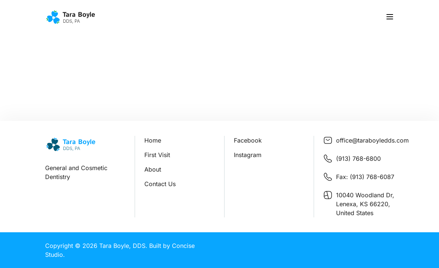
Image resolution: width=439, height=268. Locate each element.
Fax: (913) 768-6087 (365, 177)
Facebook (248, 140)
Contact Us (160, 184)
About (152, 169)
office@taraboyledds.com (372, 140)
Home (152, 140)
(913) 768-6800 (358, 158)
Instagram (247, 155)
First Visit (157, 155)
